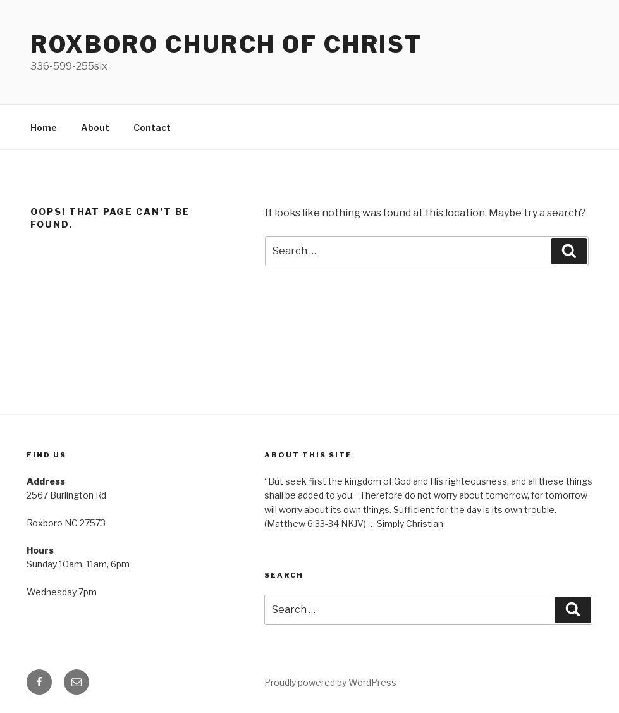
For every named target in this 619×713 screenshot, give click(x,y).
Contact (152, 127)
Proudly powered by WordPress (330, 682)
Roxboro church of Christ (226, 44)
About (95, 127)
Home (43, 127)
